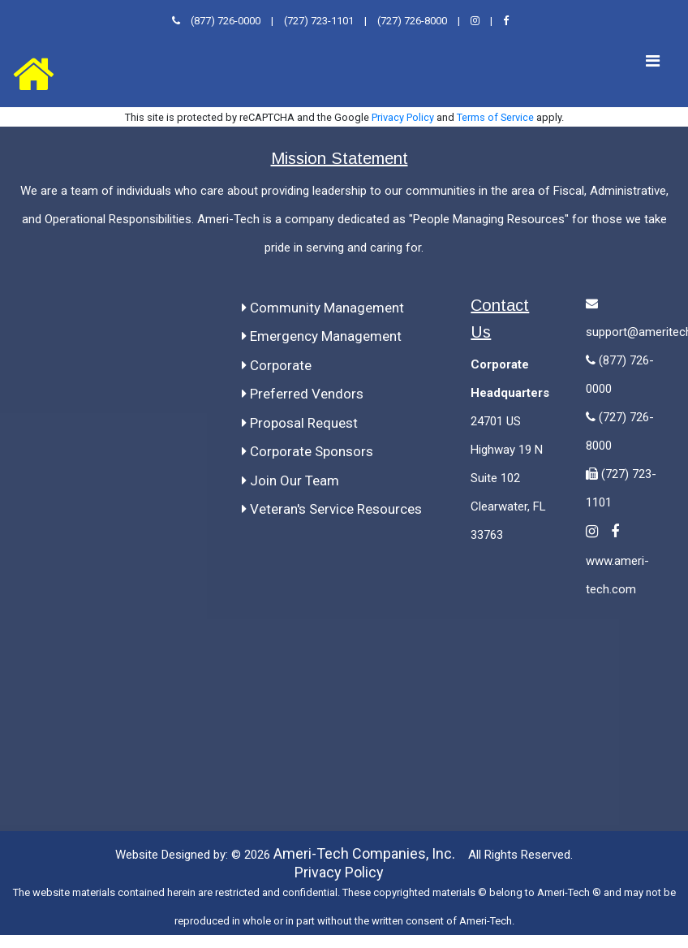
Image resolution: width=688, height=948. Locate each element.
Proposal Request (300, 423)
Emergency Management (322, 336)
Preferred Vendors (302, 394)
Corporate (277, 365)
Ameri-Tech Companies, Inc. (364, 853)
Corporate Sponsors (307, 451)
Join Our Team (290, 480)
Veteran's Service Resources (332, 509)
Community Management (323, 307)
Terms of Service (495, 117)
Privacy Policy (403, 117)
